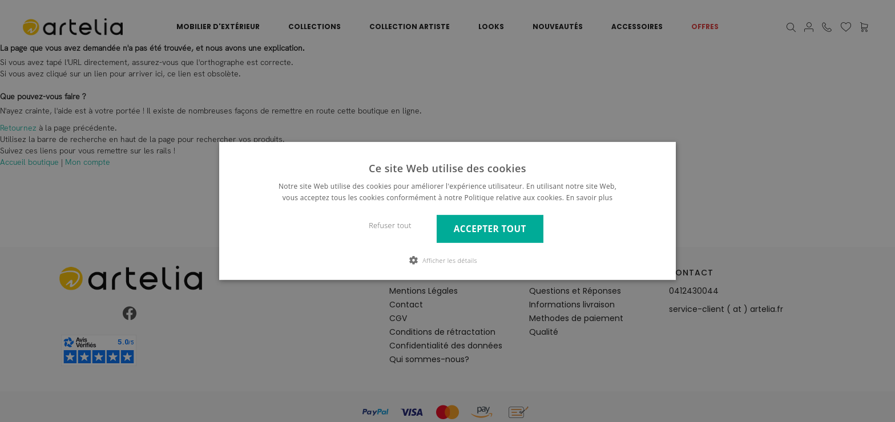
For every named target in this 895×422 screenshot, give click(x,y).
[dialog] (447, 211)
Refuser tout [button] (390, 225)
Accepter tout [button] (490, 229)
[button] (447, 260)
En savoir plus (589, 197)
